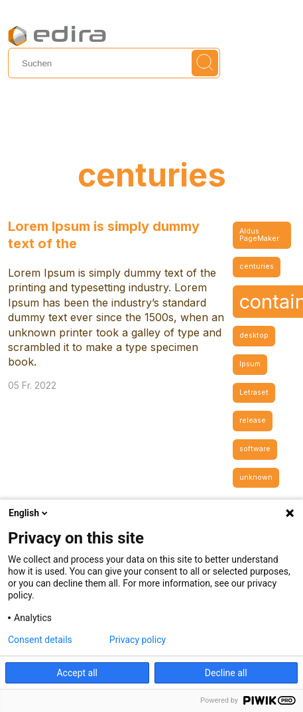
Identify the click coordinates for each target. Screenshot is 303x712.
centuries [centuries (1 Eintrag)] (256, 266)
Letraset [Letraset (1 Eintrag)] (254, 392)
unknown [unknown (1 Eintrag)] (256, 477)
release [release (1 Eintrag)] (252, 420)
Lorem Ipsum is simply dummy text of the (104, 234)
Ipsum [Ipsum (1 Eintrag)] (250, 364)
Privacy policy (137, 639)
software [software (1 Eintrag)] (255, 449)
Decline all (226, 673)
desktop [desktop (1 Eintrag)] (254, 335)
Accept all (76, 673)
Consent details (40, 639)
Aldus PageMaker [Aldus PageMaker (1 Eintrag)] (259, 235)
